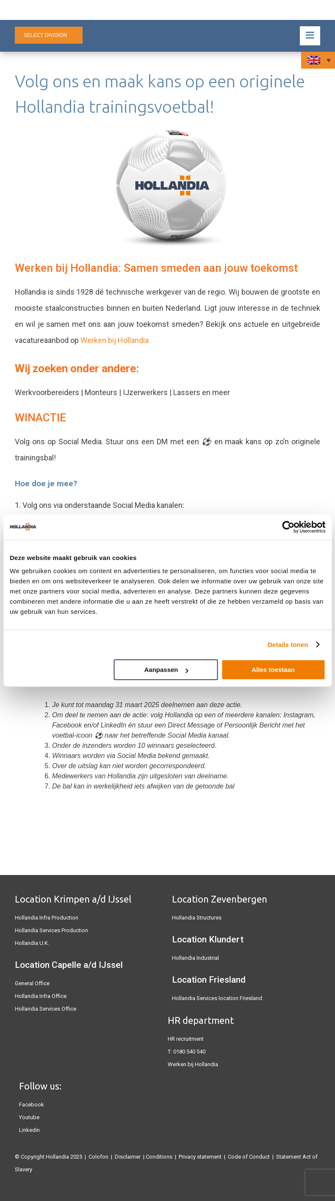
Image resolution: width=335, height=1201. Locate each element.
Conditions (159, 1157)
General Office (32, 983)
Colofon (98, 1157)
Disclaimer (128, 1157)
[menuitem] (318, 60)
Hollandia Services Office (45, 1009)
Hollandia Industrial (195, 958)
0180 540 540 (189, 1051)
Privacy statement (200, 1157)
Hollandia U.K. (32, 943)
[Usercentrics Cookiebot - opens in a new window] (288, 527)
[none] (318, 60)
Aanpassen (166, 669)
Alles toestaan (273, 669)
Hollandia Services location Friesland (217, 998)
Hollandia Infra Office (40, 996)
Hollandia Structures (196, 917)
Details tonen (288, 644)
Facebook (31, 1104)
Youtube (29, 1117)
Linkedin (29, 1130)
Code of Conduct (249, 1157)
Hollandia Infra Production (46, 917)
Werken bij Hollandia (114, 340)
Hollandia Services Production (51, 930)
